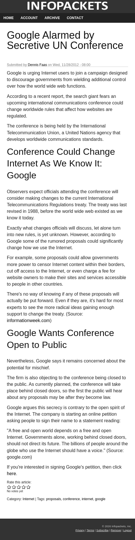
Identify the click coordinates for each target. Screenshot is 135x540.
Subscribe (102, 530)
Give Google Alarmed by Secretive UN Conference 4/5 (23, 487)
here (11, 473)
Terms (90, 530)
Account (29, 18)
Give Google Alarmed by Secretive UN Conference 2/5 (14, 487)
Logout (127, 530)
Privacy (80, 530)
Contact (75, 18)
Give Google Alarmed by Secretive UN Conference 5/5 (28, 487)
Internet (28, 499)
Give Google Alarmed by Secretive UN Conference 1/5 (9, 487)
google (100, 499)
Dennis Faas (37, 65)
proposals (53, 499)
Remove (116, 530)
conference (71, 499)
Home (8, 18)
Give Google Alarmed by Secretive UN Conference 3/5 (19, 487)
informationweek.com (28, 320)
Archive (52, 18)
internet (87, 499)
